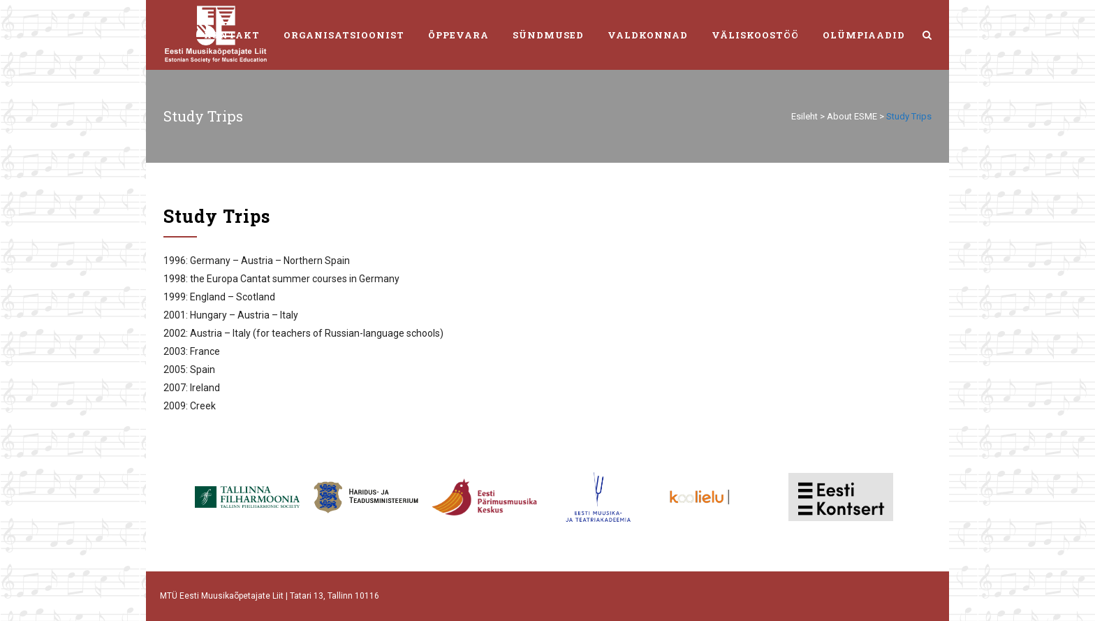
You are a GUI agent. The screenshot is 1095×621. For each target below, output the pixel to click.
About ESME (852, 116)
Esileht (804, 116)
